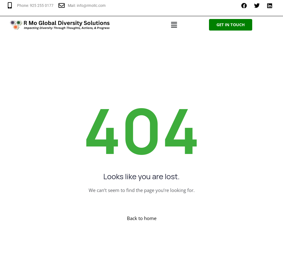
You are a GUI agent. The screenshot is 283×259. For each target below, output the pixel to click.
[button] (174, 25)
